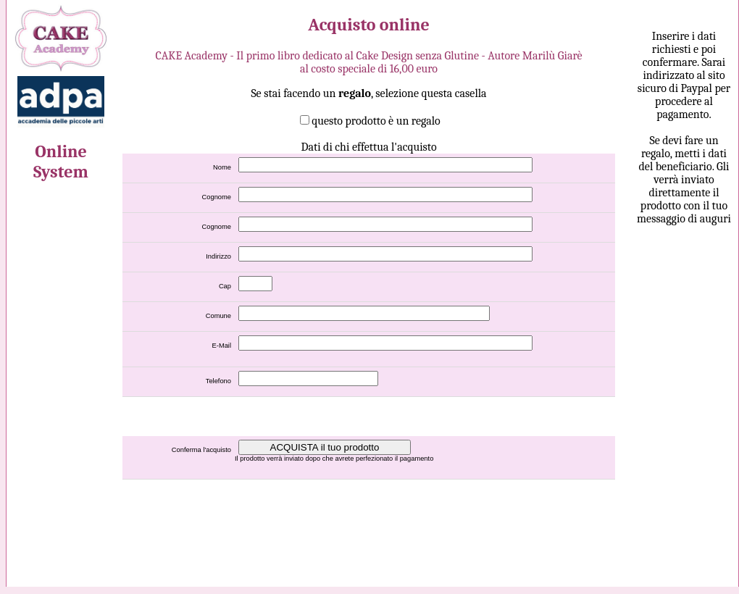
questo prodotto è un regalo (376, 120)
